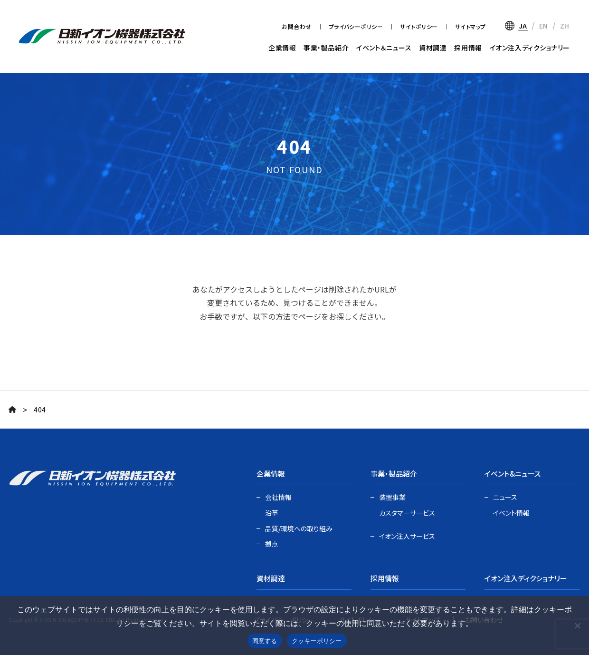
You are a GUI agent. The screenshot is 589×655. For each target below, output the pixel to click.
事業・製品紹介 (326, 47)
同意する (264, 641)
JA (523, 25)
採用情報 (468, 47)
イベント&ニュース (512, 474)
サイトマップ (470, 26)
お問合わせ (296, 26)
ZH (565, 25)
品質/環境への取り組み (298, 528)
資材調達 (432, 47)
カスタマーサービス (407, 513)
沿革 (271, 513)
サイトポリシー (418, 26)
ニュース (505, 497)
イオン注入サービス (407, 536)
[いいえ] (577, 625)
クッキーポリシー (317, 641)
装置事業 (392, 497)
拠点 (271, 543)
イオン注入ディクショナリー (530, 47)
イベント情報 (511, 513)
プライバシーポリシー (356, 26)
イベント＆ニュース (383, 47)
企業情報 (282, 47)
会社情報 (278, 497)
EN (543, 25)
